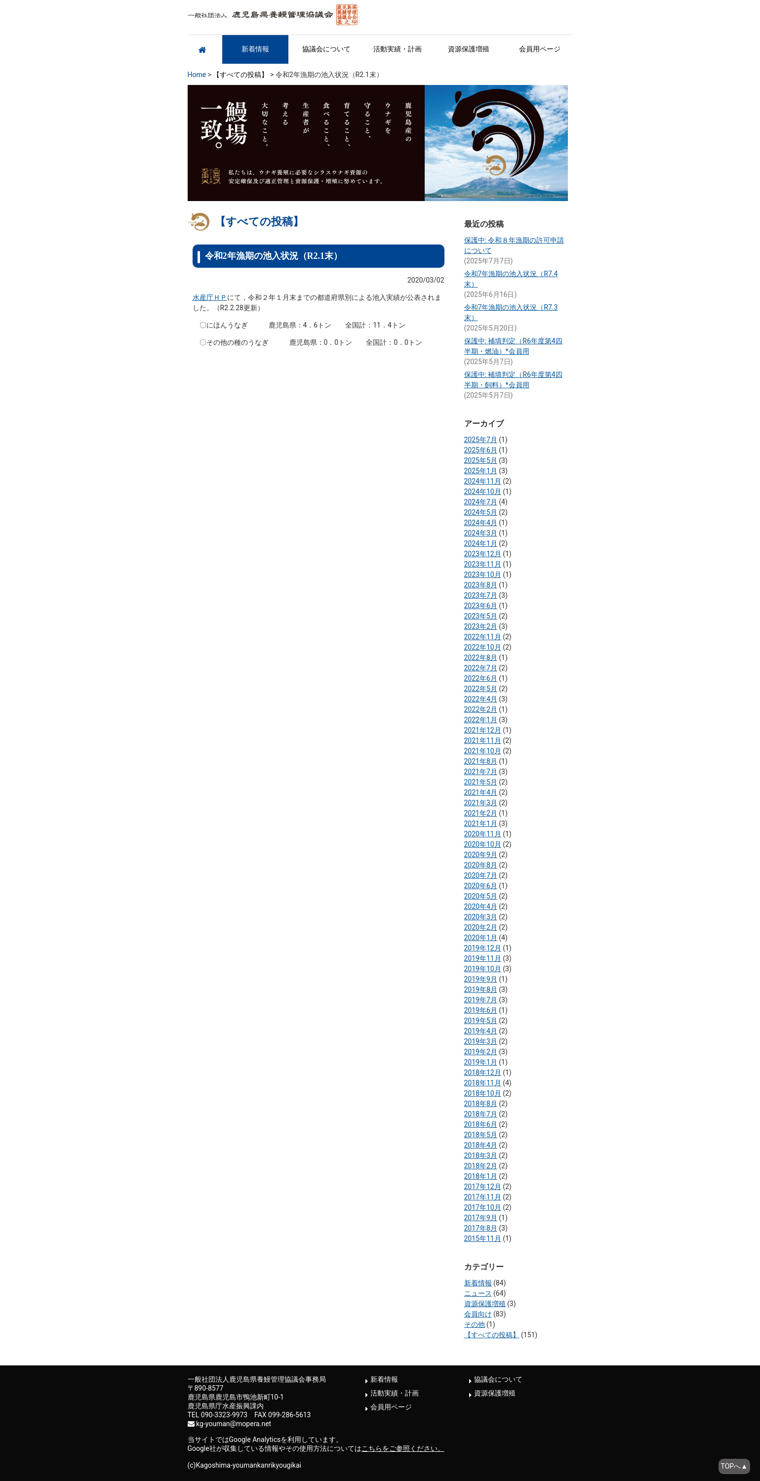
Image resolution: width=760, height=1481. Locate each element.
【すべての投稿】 (240, 75)
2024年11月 (482, 481)
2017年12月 (482, 1187)
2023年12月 (482, 554)
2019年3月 (480, 1041)
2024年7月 (480, 502)
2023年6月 (480, 606)
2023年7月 (480, 595)
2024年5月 (480, 512)
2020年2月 (480, 927)
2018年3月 (480, 1155)
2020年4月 (480, 906)
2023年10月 (482, 574)
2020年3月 (480, 917)
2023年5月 (480, 616)
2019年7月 (480, 1000)
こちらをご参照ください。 (402, 1448)
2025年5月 (480, 460)
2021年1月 (480, 823)
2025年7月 (480, 440)
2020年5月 (480, 896)
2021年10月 (482, 751)
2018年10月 (482, 1093)
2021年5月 (480, 782)
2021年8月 (480, 761)
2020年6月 (480, 886)
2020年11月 (482, 834)
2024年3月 (480, 533)
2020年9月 (480, 855)
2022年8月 (480, 657)
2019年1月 (480, 1062)
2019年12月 (482, 948)
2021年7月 (480, 772)
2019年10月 (482, 969)
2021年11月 (482, 740)
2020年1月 (480, 938)
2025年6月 (480, 450)
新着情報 (255, 49)
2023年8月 (480, 585)
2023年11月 (482, 564)
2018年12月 (482, 1072)
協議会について (326, 49)
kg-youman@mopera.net (233, 1424)
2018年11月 (482, 1083)
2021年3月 (480, 803)
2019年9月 (480, 979)
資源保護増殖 (468, 49)
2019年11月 (482, 958)
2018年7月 (480, 1114)
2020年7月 (480, 875)
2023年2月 (480, 626)
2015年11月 (482, 1238)
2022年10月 (482, 647)
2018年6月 (480, 1124)
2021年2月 (480, 813)
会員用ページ (539, 49)
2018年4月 (480, 1145)
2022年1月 (480, 720)
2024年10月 (482, 491)
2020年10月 (482, 844)
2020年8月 (480, 865)
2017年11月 (482, 1197)
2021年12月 (482, 730)
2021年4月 (480, 792)
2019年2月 (480, 1052)
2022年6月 (480, 678)
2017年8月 (480, 1228)
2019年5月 (480, 1021)
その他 (474, 1324)
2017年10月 (482, 1207)
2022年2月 (480, 709)
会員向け (478, 1314)
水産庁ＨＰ (210, 297)
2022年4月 (480, 699)
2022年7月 (480, 668)
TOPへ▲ (734, 1466)
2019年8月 (480, 989)
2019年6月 (480, 1010)
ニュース (478, 1293)
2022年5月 (480, 689)
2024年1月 (480, 543)
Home (197, 75)
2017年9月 (480, 1218)
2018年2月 (480, 1166)
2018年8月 (480, 1104)
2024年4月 (480, 523)
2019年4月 (480, 1031)
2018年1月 (480, 1176)
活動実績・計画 (397, 49)
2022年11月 (482, 637)
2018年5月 (480, 1135)
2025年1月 (480, 471)
